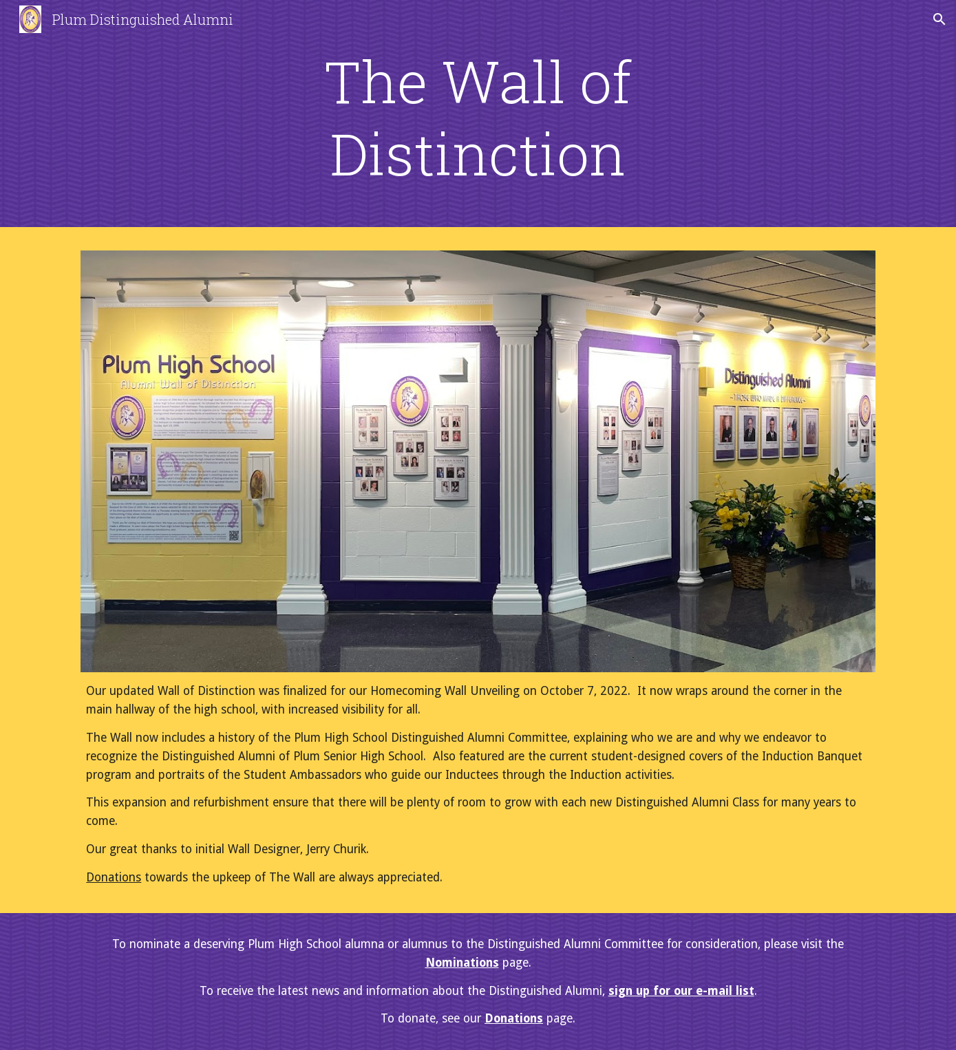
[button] (939, 19)
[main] (478, 117)
